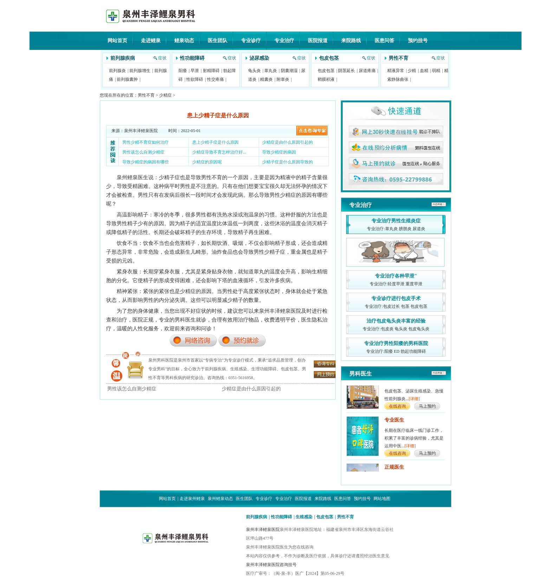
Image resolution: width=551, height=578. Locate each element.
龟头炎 (254, 70)
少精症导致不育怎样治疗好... (219, 152)
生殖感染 (304, 516)
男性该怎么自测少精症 (143, 152)
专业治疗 (284, 40)
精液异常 (395, 70)
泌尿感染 (259, 58)
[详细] (414, 400)
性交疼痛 (215, 79)
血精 (424, 70)
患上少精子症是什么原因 (215, 142)
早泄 (194, 70)
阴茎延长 (346, 70)
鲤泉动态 (184, 40)
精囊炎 (266, 79)
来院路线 (351, 40)
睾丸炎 (270, 70)
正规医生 (394, 469)
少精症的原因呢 (207, 162)
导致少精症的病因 (279, 152)
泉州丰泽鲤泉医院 (263, 529)
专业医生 (394, 421)
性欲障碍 (194, 79)
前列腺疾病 (122, 58)
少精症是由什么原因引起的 (287, 142)
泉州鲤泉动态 (220, 498)
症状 (162, 58)
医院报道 (318, 40)
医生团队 (217, 40)
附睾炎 (283, 79)
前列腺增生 (139, 70)
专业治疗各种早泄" (396, 276)
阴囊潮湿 (289, 70)
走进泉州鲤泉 (192, 498)
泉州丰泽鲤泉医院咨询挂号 (271, 564)
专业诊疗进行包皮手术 (396, 298)
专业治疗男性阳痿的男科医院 (396, 343)
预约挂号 (418, 40)
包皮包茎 (329, 58)
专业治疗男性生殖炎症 (396, 220)
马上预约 (427, 407)
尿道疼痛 (367, 70)
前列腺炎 (117, 70)
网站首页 (117, 40)
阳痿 (183, 70)
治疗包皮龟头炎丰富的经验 (396, 321)
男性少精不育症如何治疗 (145, 142)
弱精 (436, 70)
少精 (412, 70)
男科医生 (360, 374)
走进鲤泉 (151, 40)
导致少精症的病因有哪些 (145, 162)
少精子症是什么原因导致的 (287, 162)
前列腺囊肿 (127, 79)
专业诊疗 (251, 40)
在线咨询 (397, 407)
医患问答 (384, 40)
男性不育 (398, 58)
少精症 (165, 95)
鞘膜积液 (326, 79)
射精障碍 (211, 70)
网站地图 (382, 498)
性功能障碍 (192, 58)
